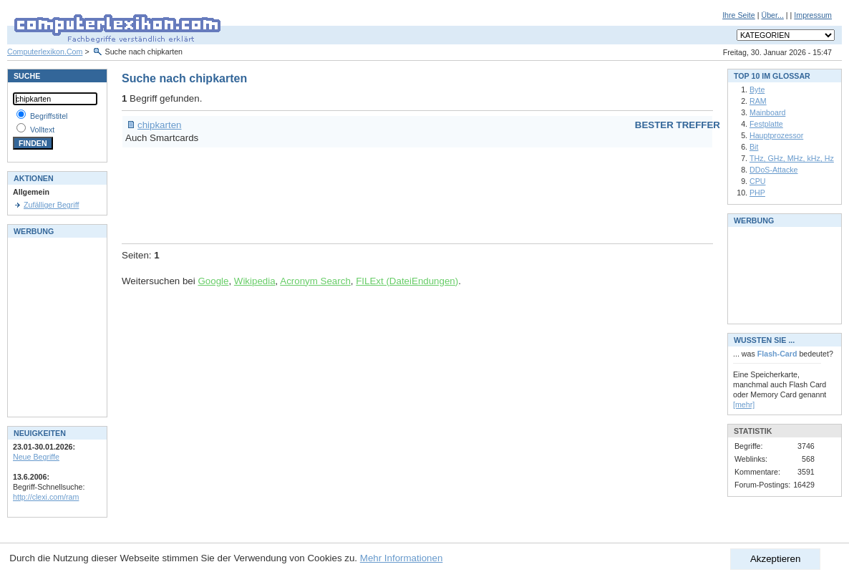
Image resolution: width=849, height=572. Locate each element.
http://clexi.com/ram (46, 497)
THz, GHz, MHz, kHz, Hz (791, 158)
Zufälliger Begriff (51, 204)
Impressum (813, 15)
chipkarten (159, 125)
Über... (772, 15)
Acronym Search (315, 281)
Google (213, 281)
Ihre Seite (738, 15)
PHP (757, 192)
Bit (753, 146)
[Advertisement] (382, 193)
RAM (758, 101)
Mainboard (767, 112)
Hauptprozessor (776, 135)
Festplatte (766, 124)
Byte (757, 89)
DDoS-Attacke (773, 169)
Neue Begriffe (36, 456)
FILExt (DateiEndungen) (407, 281)
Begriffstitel (49, 116)
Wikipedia (255, 281)
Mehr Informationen (401, 558)
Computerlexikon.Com (44, 51)
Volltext (42, 129)
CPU (757, 181)
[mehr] (744, 404)
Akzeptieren (775, 558)
